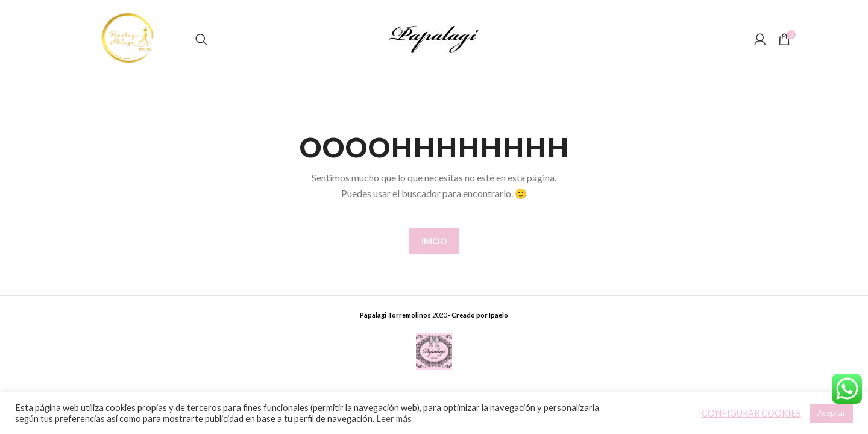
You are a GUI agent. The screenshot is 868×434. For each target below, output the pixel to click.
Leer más (394, 419)
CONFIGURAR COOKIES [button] (751, 413)
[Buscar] (201, 39)
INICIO (434, 241)
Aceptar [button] (831, 413)
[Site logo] (129, 38)
